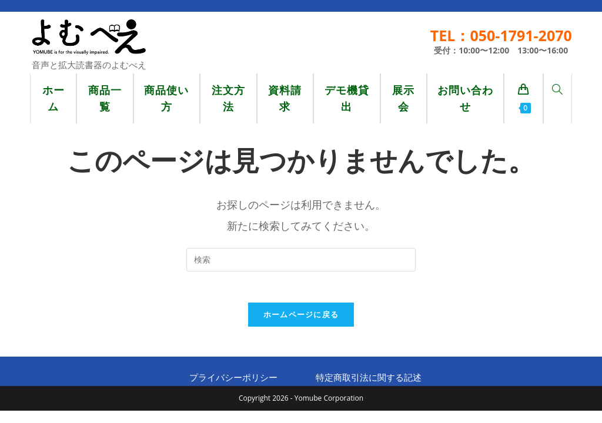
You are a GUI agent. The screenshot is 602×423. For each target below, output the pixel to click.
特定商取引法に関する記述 (369, 382)
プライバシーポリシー (233, 382)
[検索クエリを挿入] (301, 259)
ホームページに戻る (301, 319)
